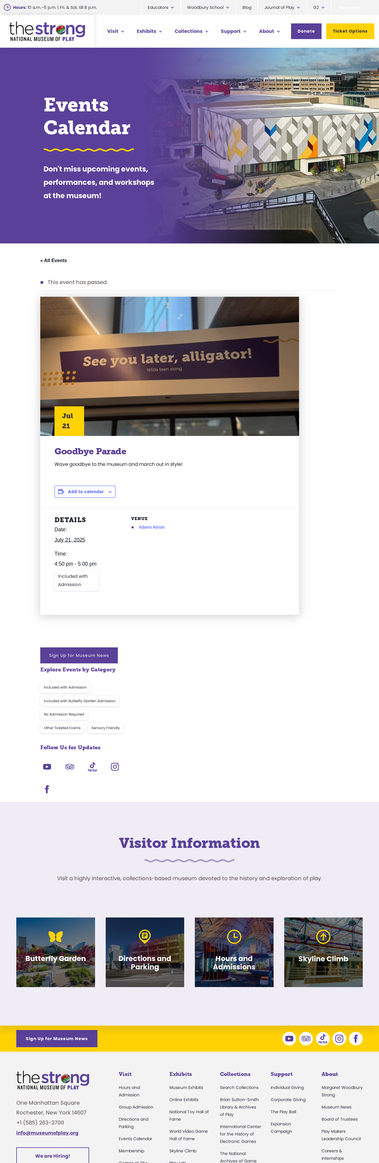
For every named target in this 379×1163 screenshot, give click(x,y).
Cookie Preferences (308, 1143)
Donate (306, 31)
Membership (131, 1008)
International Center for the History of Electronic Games (240, 991)
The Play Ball (283, 969)
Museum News (336, 965)
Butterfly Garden (186, 1033)
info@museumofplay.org (47, 990)
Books (328, 1064)
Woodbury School (205, 7)
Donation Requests (138, 1101)
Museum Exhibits (186, 945)
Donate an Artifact (239, 1070)
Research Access (238, 1038)
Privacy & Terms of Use (247, 1143)
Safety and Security (139, 1089)
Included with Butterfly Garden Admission (287, 351)
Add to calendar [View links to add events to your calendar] (86, 491)
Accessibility (131, 1040)
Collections (189, 31)
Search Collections (239, 945)
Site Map (352, 1143)
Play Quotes (334, 1076)
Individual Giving (287, 945)
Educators (158, 7)
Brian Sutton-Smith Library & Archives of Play (239, 964)
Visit (112, 31)
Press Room (334, 1040)
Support (231, 31)
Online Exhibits (183, 957)
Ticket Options (350, 31)
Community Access (342, 1028)
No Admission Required (271, 365)
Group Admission (136, 965)
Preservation (232, 1082)
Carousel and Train (188, 1045)
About (266, 31)
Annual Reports (337, 1052)
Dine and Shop (134, 1076)
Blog (247, 7)
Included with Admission (73, 580)
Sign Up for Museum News (287, 306)
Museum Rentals (136, 1064)
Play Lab (177, 1021)
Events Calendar (135, 996)
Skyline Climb (182, 1008)
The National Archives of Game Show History (238, 1018)
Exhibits (146, 31)
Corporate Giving (288, 957)
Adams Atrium (126, 527)
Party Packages (134, 1052)
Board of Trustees (340, 977)
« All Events (53, 260)
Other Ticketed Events (269, 378)
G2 (316, 7)
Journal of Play (279, 7)
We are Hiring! (52, 1013)
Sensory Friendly (313, 378)
